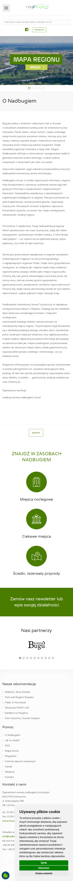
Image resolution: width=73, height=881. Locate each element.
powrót (36, 432)
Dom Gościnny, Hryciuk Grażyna (22, 718)
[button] (29, 88)
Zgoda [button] (44, 862)
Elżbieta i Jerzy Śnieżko (17, 692)
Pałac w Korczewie (15, 702)
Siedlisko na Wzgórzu (16, 713)
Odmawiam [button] (44, 868)
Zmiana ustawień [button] (43, 873)
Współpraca (39, 30)
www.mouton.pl (10, 820)
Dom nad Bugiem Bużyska (19, 697)
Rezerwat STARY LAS (17, 707)
